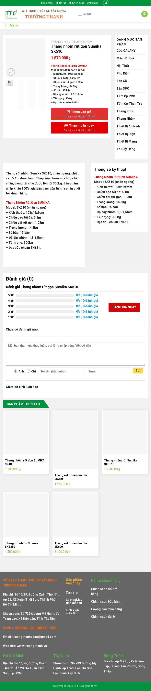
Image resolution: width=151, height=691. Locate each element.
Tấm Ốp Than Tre (129, 103)
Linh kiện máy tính (72, 611)
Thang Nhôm (82, 42)
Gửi (137, 370)
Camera (72, 592)
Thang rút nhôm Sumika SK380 (70, 477)
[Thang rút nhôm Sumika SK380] (75, 439)
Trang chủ (59, 42)
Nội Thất (123, 66)
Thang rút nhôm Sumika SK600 (70, 545)
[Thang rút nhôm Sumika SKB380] (26, 515)
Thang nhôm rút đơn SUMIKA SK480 (24, 462)
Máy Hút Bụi (125, 58)
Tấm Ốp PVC (126, 96)
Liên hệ (92, 3)
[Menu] (84, 14)
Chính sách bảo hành (106, 601)
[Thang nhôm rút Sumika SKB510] (125, 432)
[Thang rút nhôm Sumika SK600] (75, 515)
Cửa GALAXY (126, 51)
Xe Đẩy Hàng (126, 149)
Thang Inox (125, 111)
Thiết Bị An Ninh (128, 126)
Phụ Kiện (123, 73)
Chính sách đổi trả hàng (104, 591)
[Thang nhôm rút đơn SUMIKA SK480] (26, 432)
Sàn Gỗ (122, 81)
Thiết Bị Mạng (127, 141)
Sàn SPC (123, 88)
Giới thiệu (47, 3)
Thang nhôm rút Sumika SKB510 (120, 462)
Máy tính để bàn (74, 601)
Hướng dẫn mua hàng (106, 609)
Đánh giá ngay (124, 307)
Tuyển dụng (76, 3)
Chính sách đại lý (103, 616)
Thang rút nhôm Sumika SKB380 (21, 545)
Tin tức (61, 3)
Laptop (71, 600)
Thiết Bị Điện (126, 134)
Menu (11, 25)
